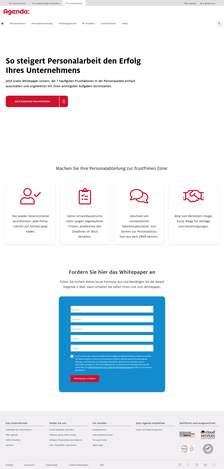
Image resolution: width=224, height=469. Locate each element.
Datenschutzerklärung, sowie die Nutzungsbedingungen (111, 367)
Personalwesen (22, 23)
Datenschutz (51, 465)
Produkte (93, 23)
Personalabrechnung (46, 23)
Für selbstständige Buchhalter (46, 3)
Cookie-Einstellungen (78, 465)
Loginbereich (209, 3)
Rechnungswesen (72, 23)
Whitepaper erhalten (85, 378)
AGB (102, 465)
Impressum (29, 465)
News (129, 23)
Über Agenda (190, 3)
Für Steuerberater (17, 3)
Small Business (112, 23)
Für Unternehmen (74, 3)
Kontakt (9, 465)
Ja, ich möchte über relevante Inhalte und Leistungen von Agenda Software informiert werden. (113, 363)
